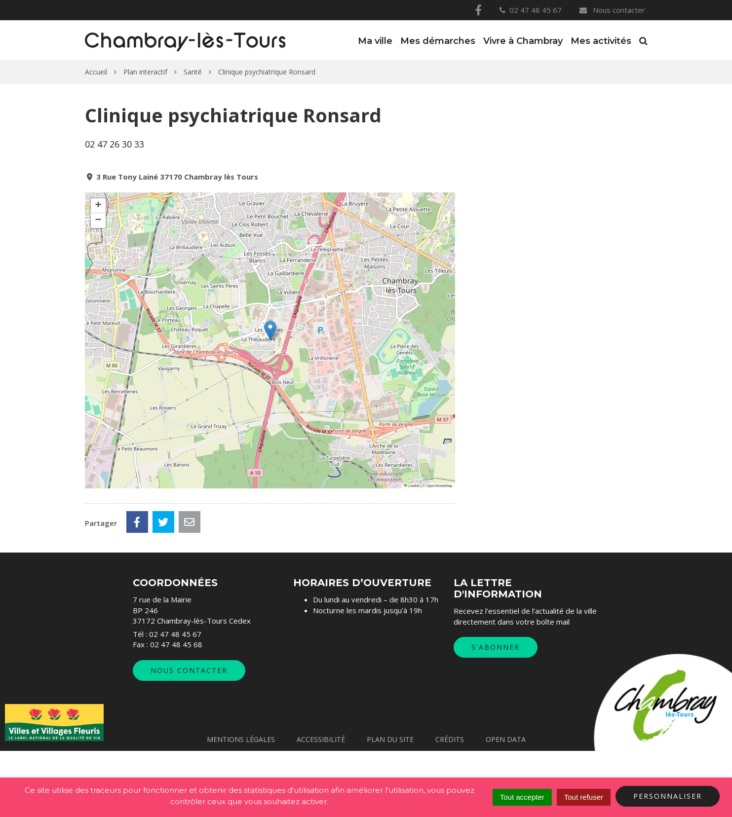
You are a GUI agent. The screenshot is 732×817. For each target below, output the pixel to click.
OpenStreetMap (439, 485)
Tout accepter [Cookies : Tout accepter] (522, 797)
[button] (270, 330)
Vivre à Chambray (523, 41)
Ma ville (375, 41)
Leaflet (412, 485)
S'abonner (495, 713)
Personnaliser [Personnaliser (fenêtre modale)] (667, 796)
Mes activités (601, 41)
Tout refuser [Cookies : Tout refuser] (583, 797)
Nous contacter (611, 10)
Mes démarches (437, 41)
